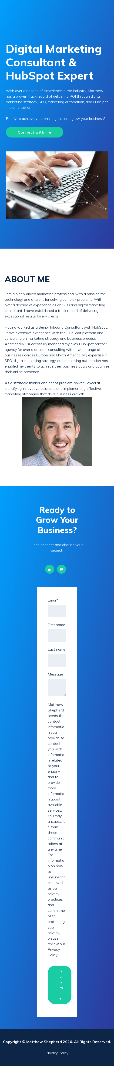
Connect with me (34, 132)
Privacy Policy (57, 1052)
